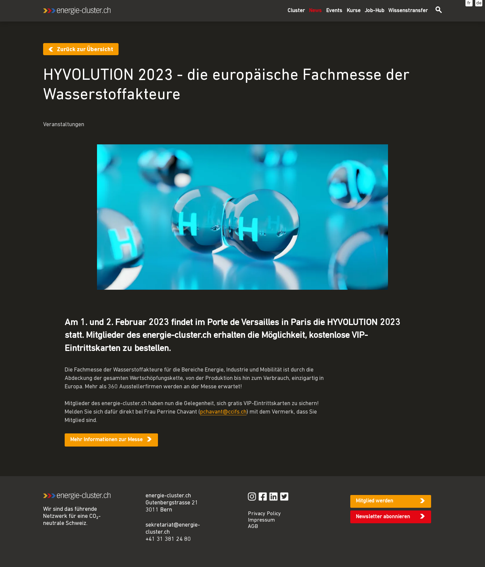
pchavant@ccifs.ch (223, 412)
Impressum (261, 520)
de (479, 3)
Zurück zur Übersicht (85, 49)
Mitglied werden (374, 501)
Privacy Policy (264, 514)
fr (469, 3)
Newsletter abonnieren (383, 517)
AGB (253, 526)
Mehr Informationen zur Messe (106, 439)
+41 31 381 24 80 (168, 539)
